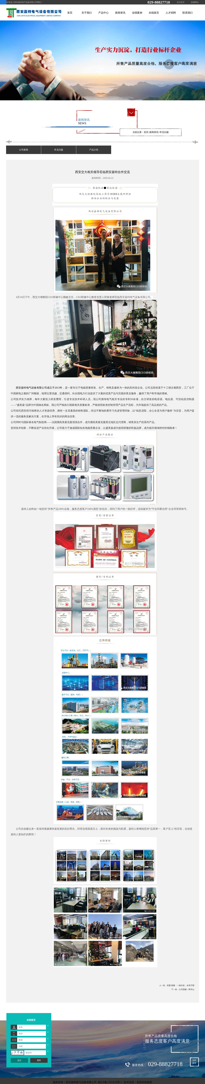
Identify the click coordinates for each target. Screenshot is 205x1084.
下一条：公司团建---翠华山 (182, 989)
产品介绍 (93, 150)
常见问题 (58, 150)
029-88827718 (159, 2)
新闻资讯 (120, 12)
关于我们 (87, 12)
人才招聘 (171, 12)
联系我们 (187, 12)
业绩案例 (137, 12)
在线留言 (154, 12)
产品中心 (103, 12)
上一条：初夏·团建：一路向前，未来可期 (176, 985)
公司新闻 (23, 150)
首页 (69, 12)
